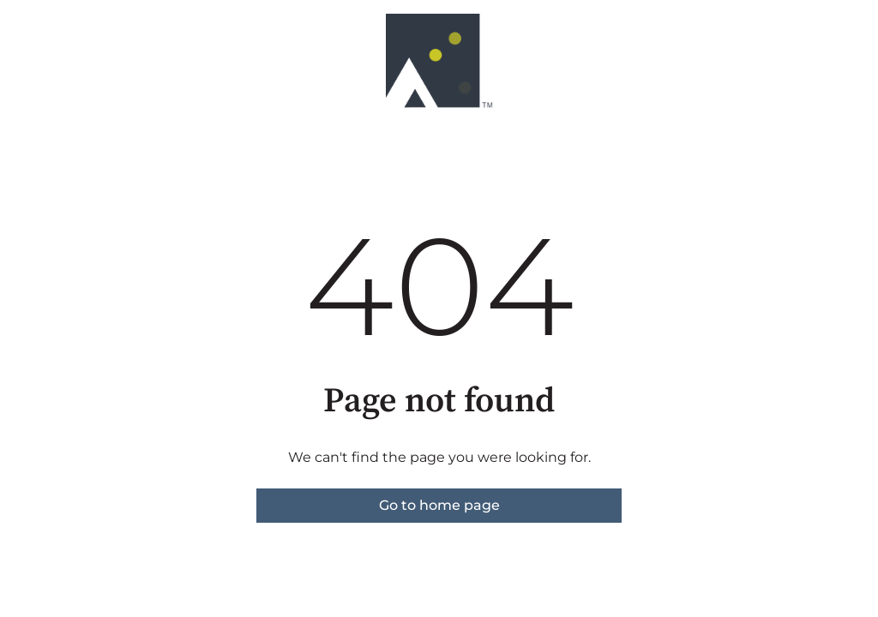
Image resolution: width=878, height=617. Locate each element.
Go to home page (439, 505)
